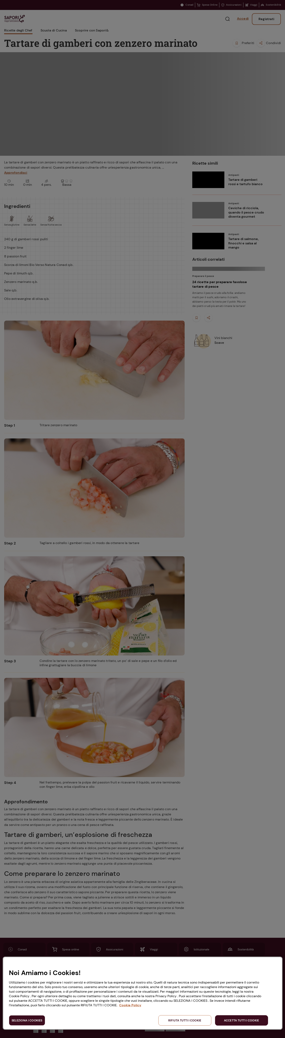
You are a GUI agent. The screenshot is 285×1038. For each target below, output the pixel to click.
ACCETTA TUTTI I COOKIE (241, 1020)
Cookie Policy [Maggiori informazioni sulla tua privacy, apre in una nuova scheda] (130, 1005)
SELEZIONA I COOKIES (27, 1020)
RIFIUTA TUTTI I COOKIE (184, 1020)
